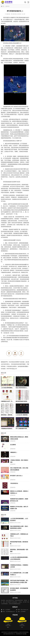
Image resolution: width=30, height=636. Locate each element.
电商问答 (7, 6)
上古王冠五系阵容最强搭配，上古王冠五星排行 (12, 387)
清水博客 (6, 2)
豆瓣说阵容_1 (13, 452)
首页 (3, 6)
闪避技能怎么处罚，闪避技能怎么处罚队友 (11, 401)
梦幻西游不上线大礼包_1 (16, 475)
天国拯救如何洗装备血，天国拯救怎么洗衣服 (12, 428)
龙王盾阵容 (13, 444)
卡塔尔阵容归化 (14, 483)
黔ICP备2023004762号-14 (9, 633)
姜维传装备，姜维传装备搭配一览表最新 (11, 415)
